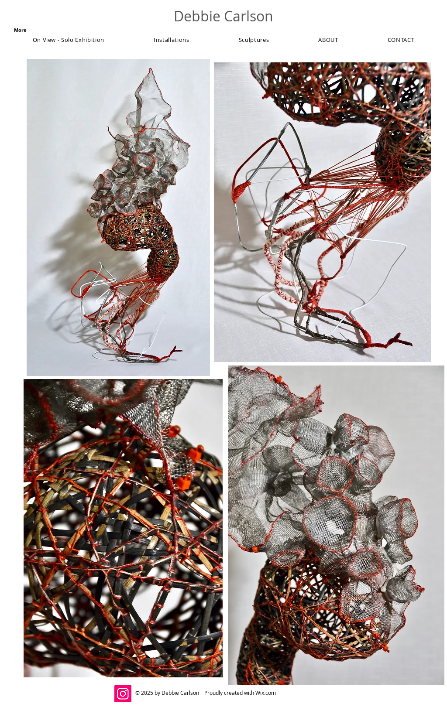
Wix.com (265, 692)
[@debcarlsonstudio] (122, 693)
